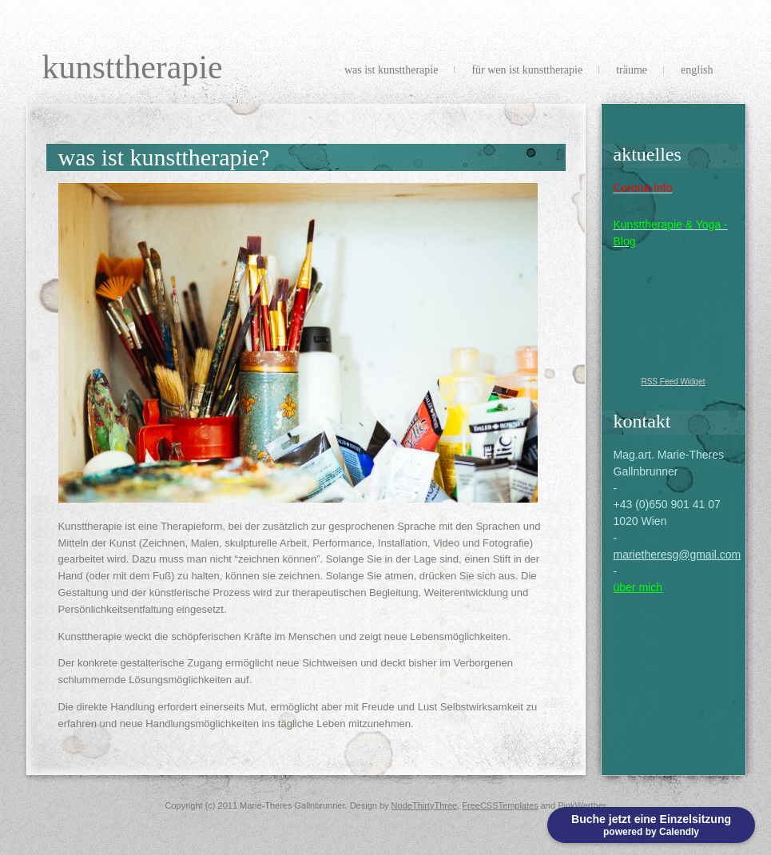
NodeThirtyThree (424, 805)
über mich (638, 587)
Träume (631, 70)
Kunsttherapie (132, 67)
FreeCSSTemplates (500, 805)
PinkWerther (582, 805)
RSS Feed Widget (673, 381)
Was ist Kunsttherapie (391, 70)
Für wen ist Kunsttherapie (526, 70)
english (697, 70)
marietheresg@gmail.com (677, 554)
